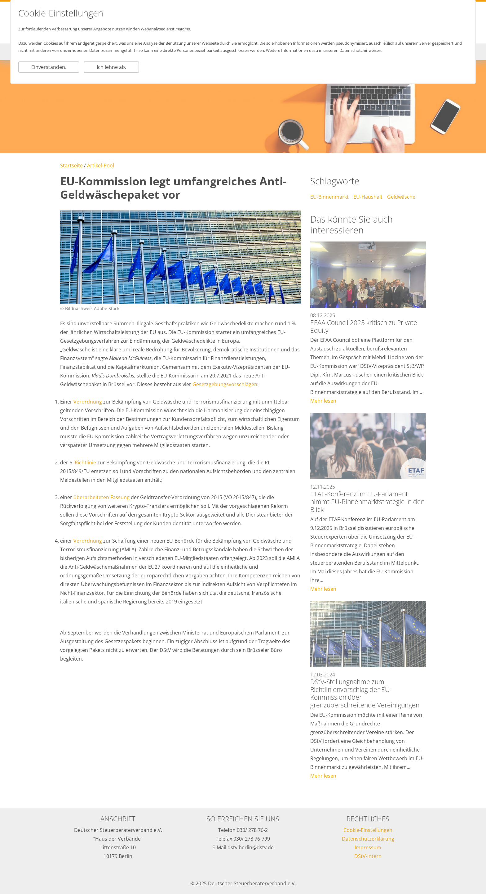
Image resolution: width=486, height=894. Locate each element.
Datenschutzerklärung (368, 838)
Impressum (368, 847)
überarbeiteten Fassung (102, 497)
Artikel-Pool (100, 165)
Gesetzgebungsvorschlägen (224, 384)
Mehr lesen (323, 400)
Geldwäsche (401, 196)
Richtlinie (86, 462)
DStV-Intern (368, 856)
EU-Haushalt (367, 196)
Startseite (71, 165)
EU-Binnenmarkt (329, 196)
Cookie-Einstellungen (367, 830)
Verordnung (88, 401)
